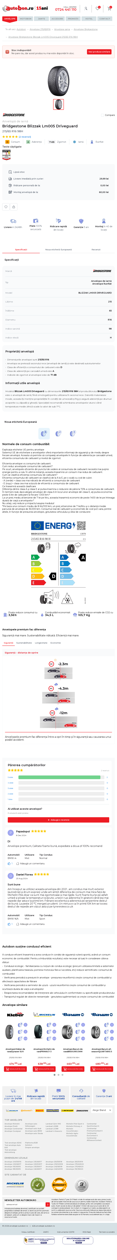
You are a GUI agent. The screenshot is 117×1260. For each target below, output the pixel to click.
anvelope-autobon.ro (18, 1226)
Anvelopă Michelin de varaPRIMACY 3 (44, 1050)
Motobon (25, 18)
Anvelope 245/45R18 (54, 1167)
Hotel (89, 18)
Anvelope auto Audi (33, 1129)
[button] (54, 1075)
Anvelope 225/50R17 (33, 1164)
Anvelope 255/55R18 (54, 1162)
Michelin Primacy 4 (74, 1126)
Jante (41, 18)
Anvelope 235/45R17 (33, 1162)
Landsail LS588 (52, 1126)
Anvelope (9, 18)
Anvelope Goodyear (13, 1131)
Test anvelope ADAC (13, 1143)
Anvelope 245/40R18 (54, 1169)
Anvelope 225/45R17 (13, 1164)
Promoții (73, 18)
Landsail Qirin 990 (53, 1124)
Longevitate (41, 643)
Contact (104, 18)
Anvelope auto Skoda (34, 1133)
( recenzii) (25, 136)
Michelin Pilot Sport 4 (75, 1124)
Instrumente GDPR (65, 1232)
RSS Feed (87, 1232)
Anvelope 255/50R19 (74, 1162)
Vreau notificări (28, 1232)
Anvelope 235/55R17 (33, 1167)
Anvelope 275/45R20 (74, 1167)
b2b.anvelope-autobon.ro (43, 1226)
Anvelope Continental (13, 1129)
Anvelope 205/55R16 (13, 1162)
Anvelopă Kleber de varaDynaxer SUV (15, 1050)
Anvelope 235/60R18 (54, 1164)
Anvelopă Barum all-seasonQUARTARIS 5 (101, 1050)
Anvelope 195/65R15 (13, 1167)
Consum (12, 142)
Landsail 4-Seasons (54, 1131)
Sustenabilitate (24, 643)
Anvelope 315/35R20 (74, 1169)
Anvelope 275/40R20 (75, 1164)
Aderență (34, 142)
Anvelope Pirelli (11, 1126)
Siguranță (8, 643)
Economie (55, 643)
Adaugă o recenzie (60, 820)
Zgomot (57, 142)
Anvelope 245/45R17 (33, 1169)
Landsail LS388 (52, 1129)
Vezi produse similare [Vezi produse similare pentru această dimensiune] (99, 52)
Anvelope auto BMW (33, 1131)
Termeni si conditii (107, 1232)
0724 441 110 (65, 9)
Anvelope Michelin (12, 1124)
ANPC (46, 1232)
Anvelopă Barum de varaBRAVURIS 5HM (73, 1050)
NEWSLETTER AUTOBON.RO (20, 1200)
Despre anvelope (32, 1148)
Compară (110, 115)
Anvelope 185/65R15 (13, 1169)
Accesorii (57, 18)
